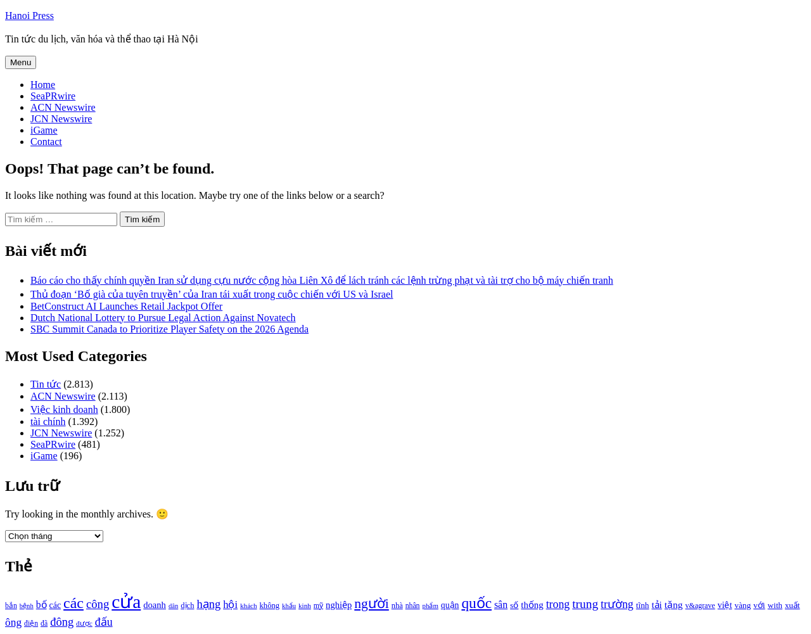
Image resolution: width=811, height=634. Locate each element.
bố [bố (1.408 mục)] (41, 604)
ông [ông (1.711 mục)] (13, 622)
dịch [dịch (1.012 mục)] (187, 605)
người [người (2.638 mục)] (371, 603)
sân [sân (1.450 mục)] (501, 604)
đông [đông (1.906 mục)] (61, 622)
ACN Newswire (63, 107)
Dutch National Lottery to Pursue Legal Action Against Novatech (163, 317)
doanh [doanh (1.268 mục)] (154, 605)
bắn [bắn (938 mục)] (11, 606)
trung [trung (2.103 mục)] (585, 604)
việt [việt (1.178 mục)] (725, 605)
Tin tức (45, 384)
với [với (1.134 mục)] (759, 605)
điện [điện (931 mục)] (31, 623)
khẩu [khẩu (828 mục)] (289, 605)
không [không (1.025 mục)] (270, 605)
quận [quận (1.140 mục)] (450, 605)
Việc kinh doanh (64, 409)
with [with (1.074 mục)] (775, 605)
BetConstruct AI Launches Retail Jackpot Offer (126, 306)
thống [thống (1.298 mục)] (532, 605)
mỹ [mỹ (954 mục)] (318, 605)
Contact (46, 141)
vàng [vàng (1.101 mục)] (742, 605)
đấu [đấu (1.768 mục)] (104, 622)
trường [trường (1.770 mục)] (617, 604)
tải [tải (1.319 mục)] (656, 605)
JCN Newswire (61, 118)
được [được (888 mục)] (84, 623)
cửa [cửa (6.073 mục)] (126, 602)
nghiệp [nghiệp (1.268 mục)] (339, 605)
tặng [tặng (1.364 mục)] (674, 604)
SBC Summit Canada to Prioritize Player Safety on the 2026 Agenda (169, 329)
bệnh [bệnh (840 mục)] (27, 605)
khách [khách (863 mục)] (248, 605)
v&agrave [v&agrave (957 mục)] (700, 605)
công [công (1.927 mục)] (97, 604)
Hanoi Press (29, 15)
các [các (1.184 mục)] (55, 605)
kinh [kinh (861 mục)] (304, 605)
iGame (44, 130)
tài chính (48, 421)
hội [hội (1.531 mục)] (230, 605)
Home (42, 84)
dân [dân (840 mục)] (173, 605)
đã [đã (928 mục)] (44, 623)
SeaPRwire (52, 96)
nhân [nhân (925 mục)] (413, 606)
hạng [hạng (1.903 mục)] (208, 604)
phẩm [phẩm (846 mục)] (430, 605)
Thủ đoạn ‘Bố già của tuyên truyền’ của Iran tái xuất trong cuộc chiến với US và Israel (211, 294)
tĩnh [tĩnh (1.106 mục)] (642, 605)
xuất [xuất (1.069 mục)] (792, 605)
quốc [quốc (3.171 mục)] (476, 603)
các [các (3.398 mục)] (73, 603)
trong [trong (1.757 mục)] (558, 604)
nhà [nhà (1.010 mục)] (397, 605)
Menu (20, 62)
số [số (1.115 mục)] (514, 605)
